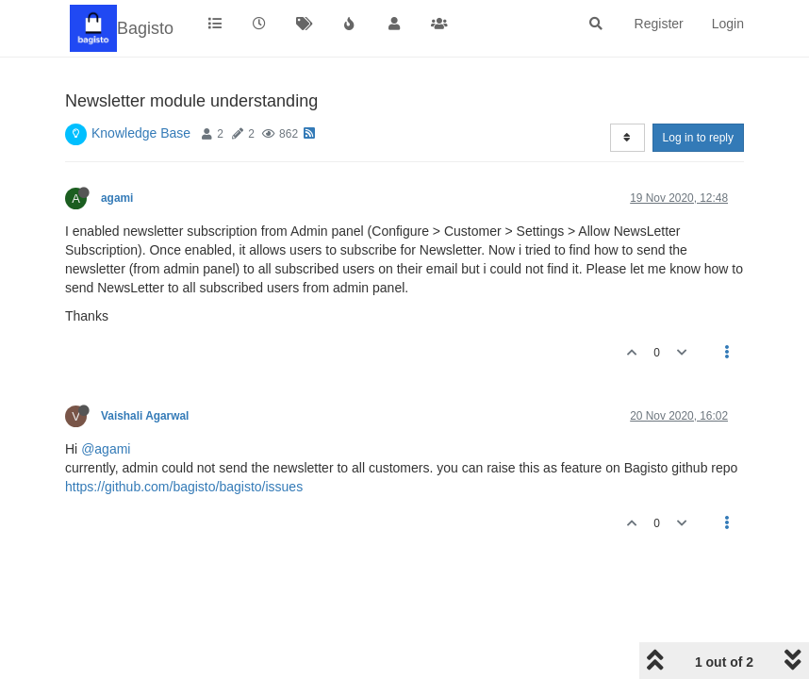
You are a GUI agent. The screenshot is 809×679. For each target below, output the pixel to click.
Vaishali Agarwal (145, 415)
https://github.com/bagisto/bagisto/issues (184, 486)
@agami (105, 448)
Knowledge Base (140, 133)
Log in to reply (698, 137)
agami (117, 198)
